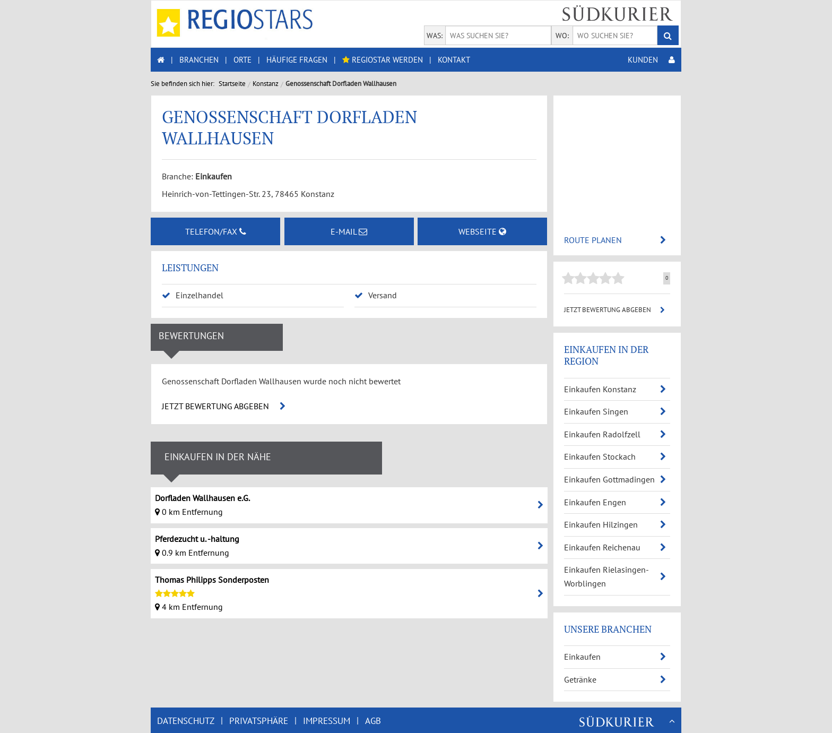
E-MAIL (349, 231)
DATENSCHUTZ (185, 721)
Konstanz (266, 83)
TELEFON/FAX (215, 231)
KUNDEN (651, 60)
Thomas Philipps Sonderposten (212, 579)
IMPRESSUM (326, 721)
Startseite (232, 83)
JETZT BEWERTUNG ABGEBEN (223, 406)
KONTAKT (454, 60)
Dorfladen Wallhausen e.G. (202, 498)
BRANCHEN (199, 60)
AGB (373, 721)
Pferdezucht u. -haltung (197, 538)
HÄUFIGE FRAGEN (296, 60)
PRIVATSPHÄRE (258, 721)
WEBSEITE (482, 231)
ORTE (242, 60)
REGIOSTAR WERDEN (382, 60)
